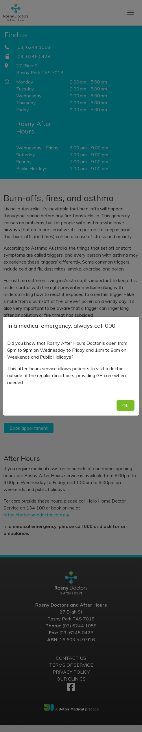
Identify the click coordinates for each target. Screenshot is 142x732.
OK (125, 405)
